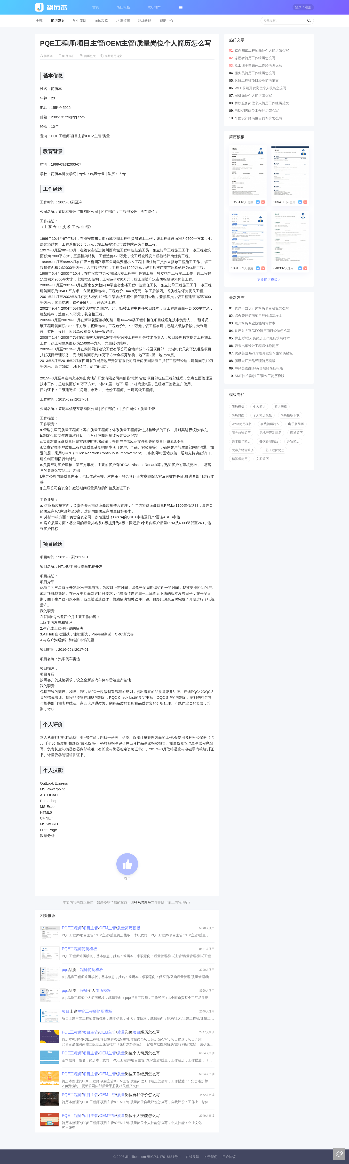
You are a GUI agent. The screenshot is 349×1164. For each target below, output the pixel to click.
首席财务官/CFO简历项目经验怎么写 (262, 331)
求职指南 (123, 21)
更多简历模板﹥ (269, 279)
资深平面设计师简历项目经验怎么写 (262, 308)
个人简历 (259, 406)
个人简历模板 (262, 415)
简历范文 (57, 21)
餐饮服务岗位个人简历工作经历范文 (262, 103)
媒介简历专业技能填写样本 (255, 323)
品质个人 (86, 990)
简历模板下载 (290, 415)
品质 (82, 970)
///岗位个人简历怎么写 (111, 1053)
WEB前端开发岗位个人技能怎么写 (260, 88)
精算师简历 (239, 459)
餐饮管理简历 (268, 441)
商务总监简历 (241, 432)
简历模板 (123, 7)
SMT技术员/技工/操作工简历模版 (259, 376)
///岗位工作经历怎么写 (111, 1074)
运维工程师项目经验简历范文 (257, 80)
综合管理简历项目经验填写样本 (258, 316)
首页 (95, 7)
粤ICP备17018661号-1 (164, 1157)
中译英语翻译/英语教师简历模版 (259, 368)
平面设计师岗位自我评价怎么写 (258, 118)
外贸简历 (293, 441)
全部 (39, 21)
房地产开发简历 (270, 432)
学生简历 (79, 21)
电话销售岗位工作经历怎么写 (257, 110)
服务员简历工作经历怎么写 (255, 73)
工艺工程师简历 (273, 450)
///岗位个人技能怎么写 (111, 1116)
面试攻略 (101, 21)
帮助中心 (166, 21)
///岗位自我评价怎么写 (111, 1095)
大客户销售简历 (243, 450)
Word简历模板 (242, 424)
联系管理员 (142, 902)
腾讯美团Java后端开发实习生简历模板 (264, 353)
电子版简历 (296, 424)
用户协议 (229, 1157)
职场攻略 (144, 21)
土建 (87, 1011)
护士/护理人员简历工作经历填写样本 (262, 338)
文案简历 (262, 459)
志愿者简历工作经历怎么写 (255, 58)
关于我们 (210, 1157)
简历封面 (238, 415)
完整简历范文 (113, 56)
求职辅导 (154, 7)
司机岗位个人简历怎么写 (253, 95)
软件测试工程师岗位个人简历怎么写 (262, 50)
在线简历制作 (270, 424)
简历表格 (280, 406)
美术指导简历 (241, 441)
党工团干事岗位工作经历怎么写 (258, 65)
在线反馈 (192, 1157)
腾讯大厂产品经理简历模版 (255, 361)
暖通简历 (296, 432)
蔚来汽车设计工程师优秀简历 (257, 346)
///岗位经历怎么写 (111, 1032)
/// (101, 928)
